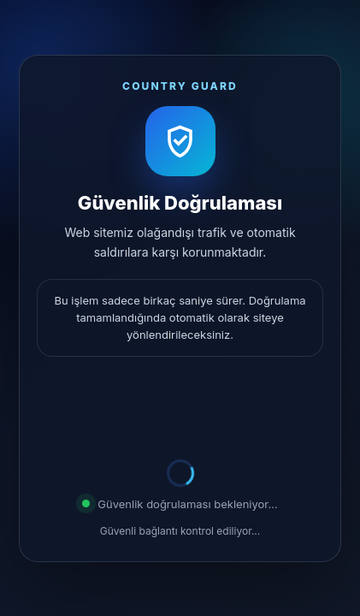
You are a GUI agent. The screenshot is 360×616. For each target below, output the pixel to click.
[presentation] (180, 410)
